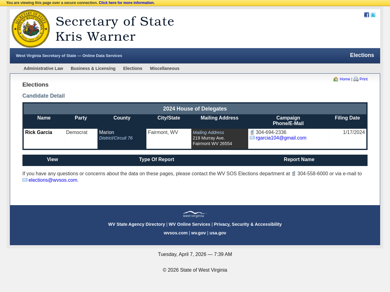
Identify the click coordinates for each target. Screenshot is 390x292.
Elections (132, 68)
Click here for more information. (127, 3)
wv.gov (198, 232)
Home (345, 79)
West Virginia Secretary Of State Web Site (89, 28)
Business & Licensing (93, 68)
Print (364, 79)
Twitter (373, 14)
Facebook (366, 14)
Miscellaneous (165, 68)
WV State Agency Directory (136, 224)
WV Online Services (189, 224)
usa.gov (217, 232)
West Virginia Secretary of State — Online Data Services (69, 55)
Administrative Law (43, 68)
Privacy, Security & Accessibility (248, 224)
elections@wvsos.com (53, 180)
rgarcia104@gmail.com (281, 137)
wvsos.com (176, 232)
